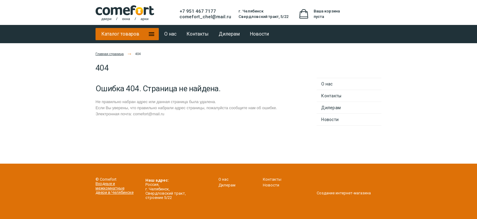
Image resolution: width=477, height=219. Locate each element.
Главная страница (110, 54)
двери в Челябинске (115, 192)
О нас (327, 84)
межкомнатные (110, 188)
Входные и (105, 183)
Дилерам (331, 107)
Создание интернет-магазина (344, 190)
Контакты (331, 95)
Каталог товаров (120, 34)
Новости (330, 119)
